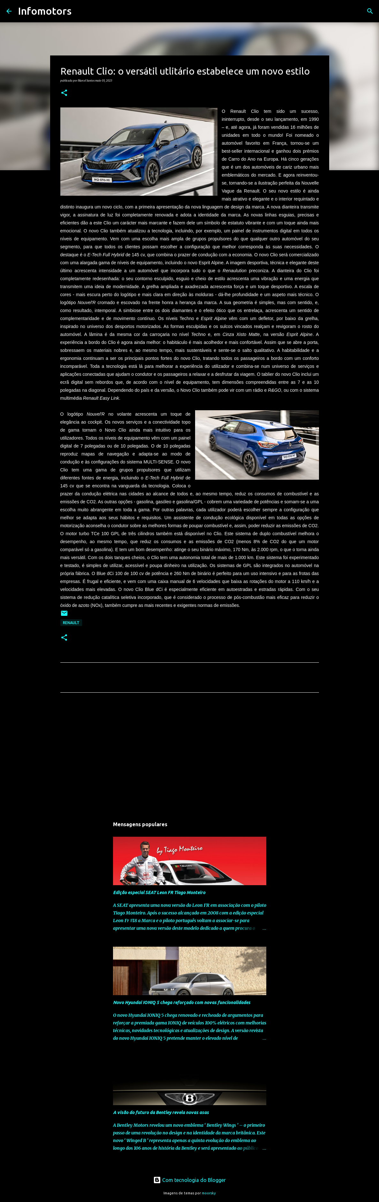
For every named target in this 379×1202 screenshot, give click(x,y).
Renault (71, 623)
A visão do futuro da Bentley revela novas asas (161, 1112)
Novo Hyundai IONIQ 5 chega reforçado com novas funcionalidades (181, 1002)
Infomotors (45, 11)
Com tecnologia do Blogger (189, 1180)
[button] (64, 93)
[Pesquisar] (80, 11)
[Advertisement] (190, 757)
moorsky (209, 1193)
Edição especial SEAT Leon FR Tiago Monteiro (159, 892)
